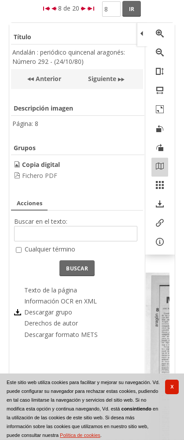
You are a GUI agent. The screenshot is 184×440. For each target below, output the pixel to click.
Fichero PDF (39, 175)
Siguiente (102, 78)
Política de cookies (80, 435)
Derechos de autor (51, 323)
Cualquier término (50, 249)
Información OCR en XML (60, 301)
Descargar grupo (48, 312)
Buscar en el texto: (40, 221)
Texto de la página (50, 290)
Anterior (47, 78)
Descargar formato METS (61, 334)
